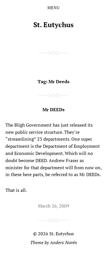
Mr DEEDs (53, 109)
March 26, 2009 (53, 206)
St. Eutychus (53, 24)
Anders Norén (63, 242)
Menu (53, 8)
